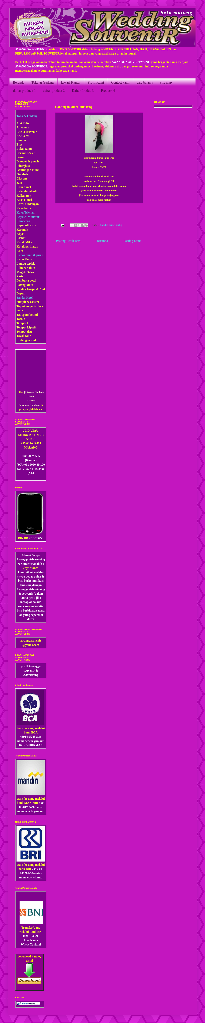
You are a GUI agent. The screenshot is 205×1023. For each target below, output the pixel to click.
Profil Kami (96, 82)
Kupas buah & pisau (30, 255)
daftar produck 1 (24, 91)
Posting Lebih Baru (68, 240)
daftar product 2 (54, 91)
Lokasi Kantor (70, 82)
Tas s (20, 314)
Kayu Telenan (26, 212)
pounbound (30, 314)
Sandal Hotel (25, 297)
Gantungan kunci (28, 170)
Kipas (20, 233)
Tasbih (21, 318)
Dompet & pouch (28, 161)
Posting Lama (132, 240)
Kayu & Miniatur (28, 216)
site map (166, 82)
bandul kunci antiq (111, 224)
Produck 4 (108, 91)
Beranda (18, 82)
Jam (19, 182)
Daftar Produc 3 (83, 91)
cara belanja (145, 82)
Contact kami (120, 82)
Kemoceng (23, 221)
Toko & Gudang (43, 82)
